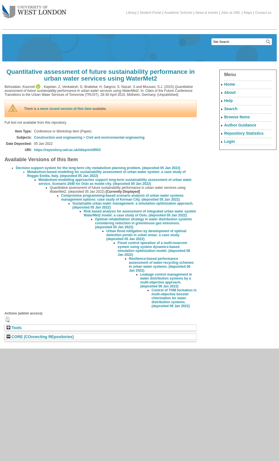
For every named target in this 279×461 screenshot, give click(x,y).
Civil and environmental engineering (115, 137)
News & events (206, 13)
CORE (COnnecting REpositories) (40, 337)
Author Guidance (240, 125)
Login (229, 141)
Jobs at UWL (231, 13)
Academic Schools (178, 13)
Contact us (263, 13)
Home (229, 84)
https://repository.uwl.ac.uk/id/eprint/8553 (67, 150)
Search (230, 109)
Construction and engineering (58, 137)
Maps (248, 13)
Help (228, 100)
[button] (7, 319)
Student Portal (150, 13)
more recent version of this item (66, 109)
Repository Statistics (243, 133)
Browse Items (237, 117)
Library (131, 13)
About (229, 92)
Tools (14, 328)
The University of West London (34, 9)
